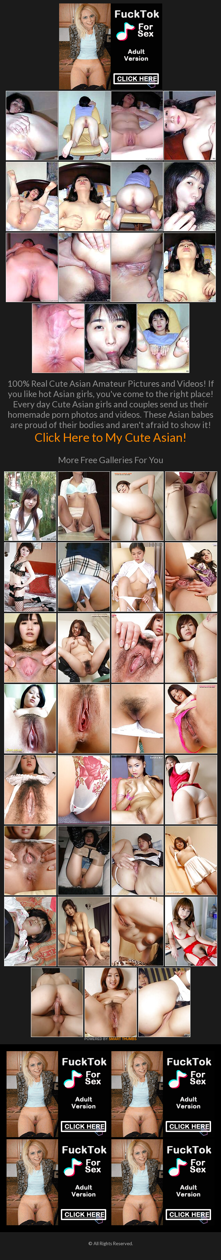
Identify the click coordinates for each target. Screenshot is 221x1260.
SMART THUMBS (122, 1039)
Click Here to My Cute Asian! (110, 437)
